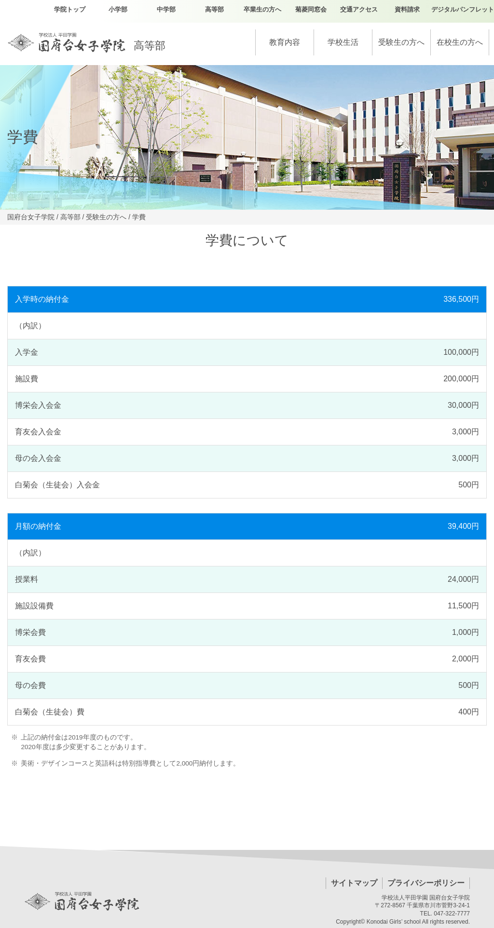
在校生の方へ (460, 42)
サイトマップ (354, 883)
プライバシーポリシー (426, 883)
